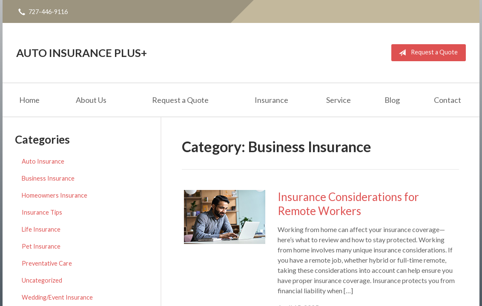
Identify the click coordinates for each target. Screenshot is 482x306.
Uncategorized (42, 280)
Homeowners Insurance (54, 195)
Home (29, 100)
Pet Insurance (41, 246)
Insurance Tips (42, 212)
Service (338, 100)
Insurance (271, 100)
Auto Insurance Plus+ (81, 52)
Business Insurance (48, 178)
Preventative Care (47, 263)
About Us (91, 100)
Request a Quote (426, 53)
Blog (392, 100)
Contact (447, 100)
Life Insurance (41, 229)
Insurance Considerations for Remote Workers (348, 204)
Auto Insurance (43, 161)
